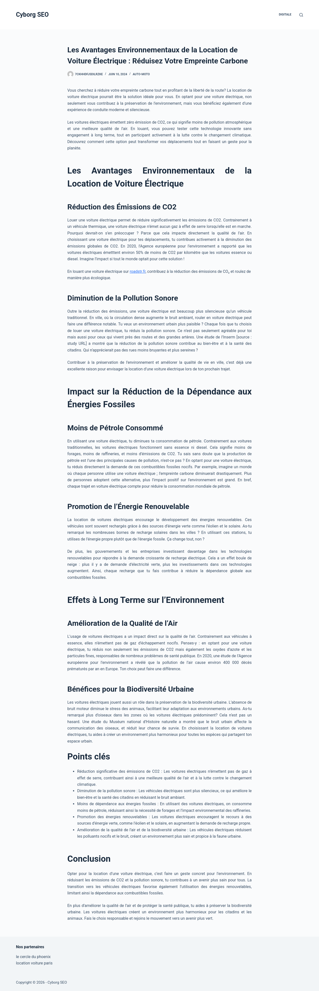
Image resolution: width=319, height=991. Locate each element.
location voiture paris (34, 963)
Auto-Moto (141, 74)
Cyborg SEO (32, 14)
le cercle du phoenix (33, 956)
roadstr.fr (137, 271)
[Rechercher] (301, 15)
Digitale (285, 14)
